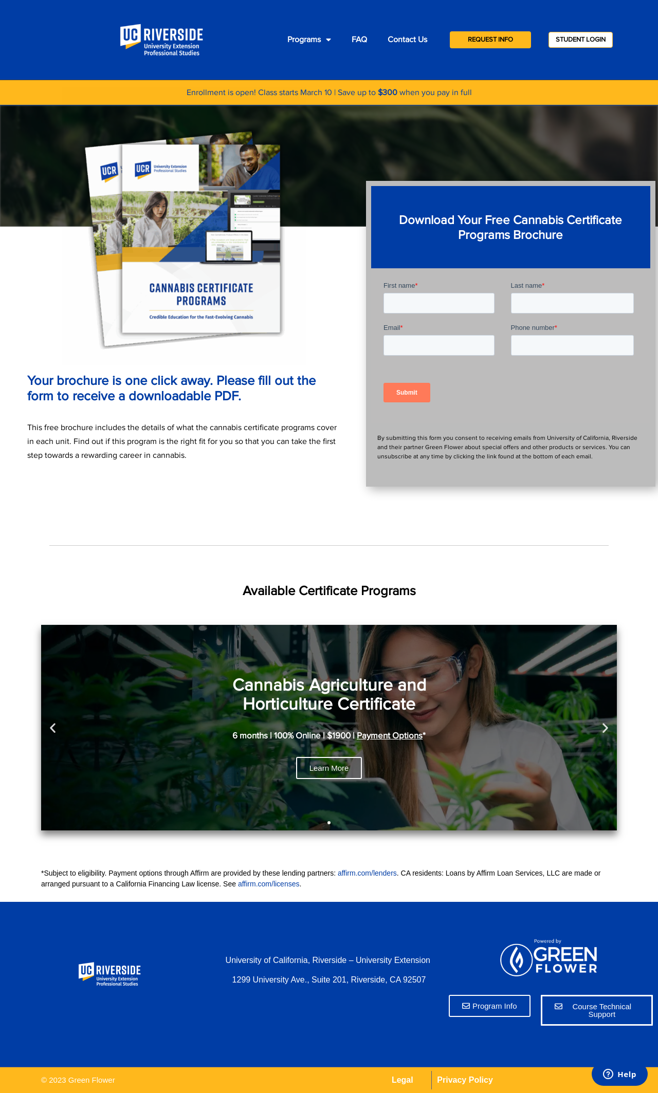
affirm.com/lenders (367, 873)
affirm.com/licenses (269, 884)
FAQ (359, 39)
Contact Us (407, 39)
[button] (310, 822)
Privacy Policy (465, 1080)
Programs (309, 39)
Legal (402, 1080)
